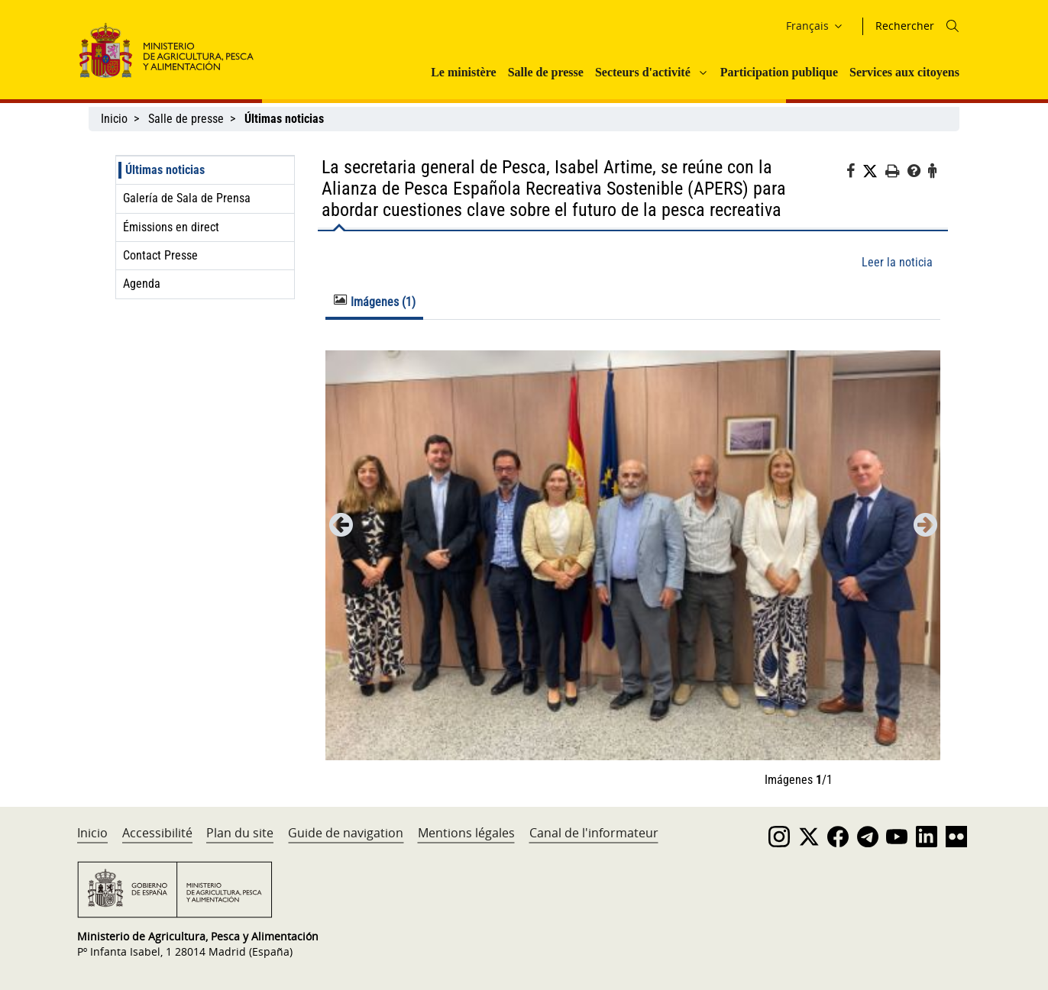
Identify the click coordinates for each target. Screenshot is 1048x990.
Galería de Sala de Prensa (187, 198)
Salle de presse (546, 72)
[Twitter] (873, 172)
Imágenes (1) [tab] (375, 301)
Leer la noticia (897, 262)
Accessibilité (157, 832)
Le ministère (463, 72)
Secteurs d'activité (643, 72)
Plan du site (239, 832)
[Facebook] (854, 173)
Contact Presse (160, 255)
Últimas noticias (165, 170)
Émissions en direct (171, 227)
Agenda (141, 283)
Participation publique (779, 72)
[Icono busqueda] (952, 26)
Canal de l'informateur (593, 832)
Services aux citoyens (904, 72)
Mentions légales (466, 832)
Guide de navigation (345, 832)
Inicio (114, 118)
